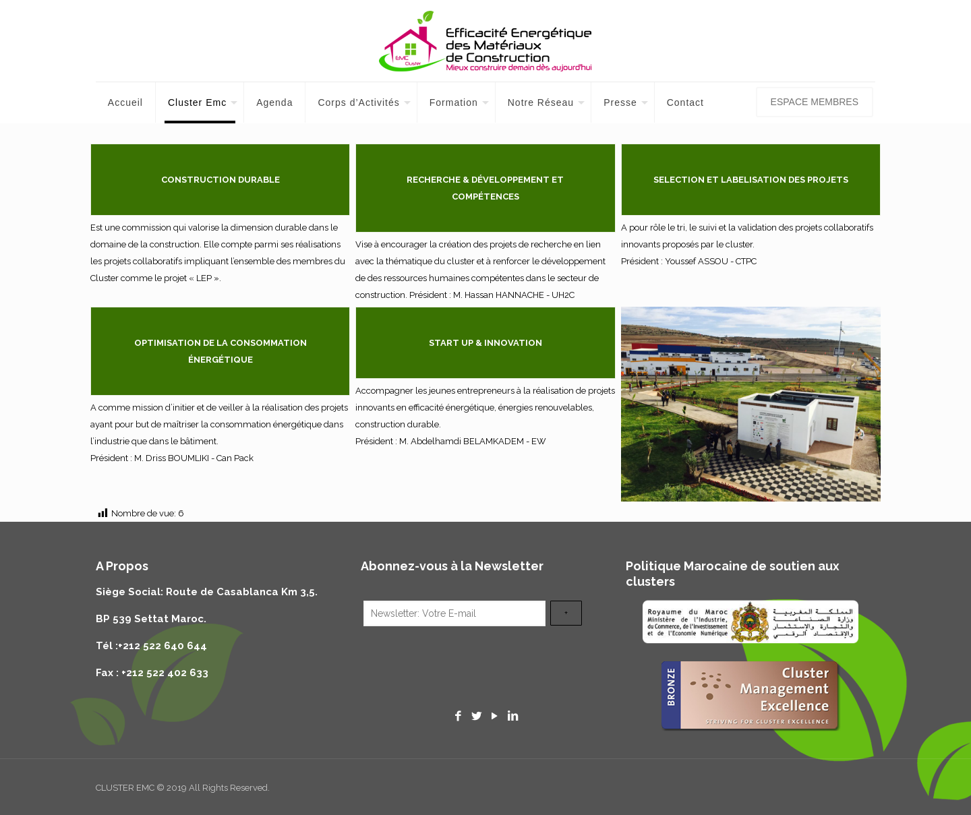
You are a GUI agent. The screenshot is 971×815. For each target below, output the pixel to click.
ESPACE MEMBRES (814, 101)
